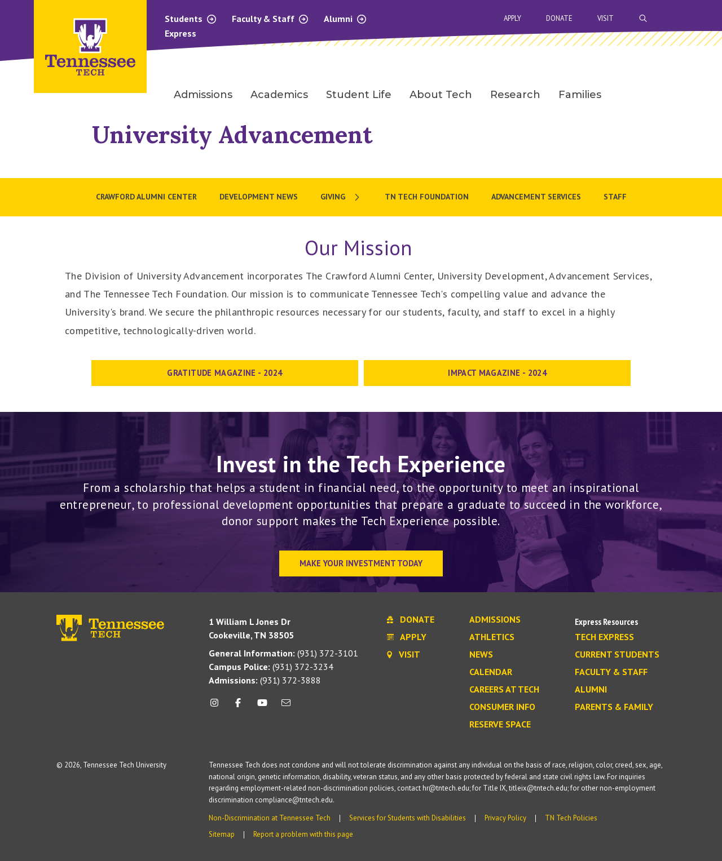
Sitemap (222, 834)
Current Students (617, 655)
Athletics (491, 637)
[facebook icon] (238, 707)
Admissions (495, 620)
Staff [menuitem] (615, 197)
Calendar (490, 672)
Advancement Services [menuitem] (536, 197)
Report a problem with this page (303, 834)
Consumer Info (502, 707)
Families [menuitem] (579, 94)
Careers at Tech (504, 690)
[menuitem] (341, 197)
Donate (559, 18)
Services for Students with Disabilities (407, 818)
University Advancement (232, 134)
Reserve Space (500, 725)
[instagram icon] (217, 707)
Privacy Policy (505, 818)
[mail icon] (286, 707)
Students (191, 18)
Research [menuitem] (515, 94)
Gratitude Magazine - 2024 (224, 372)
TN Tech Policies (571, 818)
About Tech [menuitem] (441, 94)
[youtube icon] (262, 707)
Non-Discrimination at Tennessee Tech (270, 818)
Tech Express (604, 637)
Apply (512, 18)
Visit (605, 18)
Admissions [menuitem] (203, 94)
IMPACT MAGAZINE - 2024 (497, 372)
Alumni (345, 18)
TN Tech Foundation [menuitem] (427, 197)
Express (180, 33)
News (481, 655)
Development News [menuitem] (258, 197)
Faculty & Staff (270, 18)
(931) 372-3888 (265, 680)
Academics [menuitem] (279, 94)
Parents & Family (614, 707)
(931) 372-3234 (271, 666)
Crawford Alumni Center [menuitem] (146, 197)
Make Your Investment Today (361, 563)
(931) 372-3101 (283, 653)
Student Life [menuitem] (358, 94)
